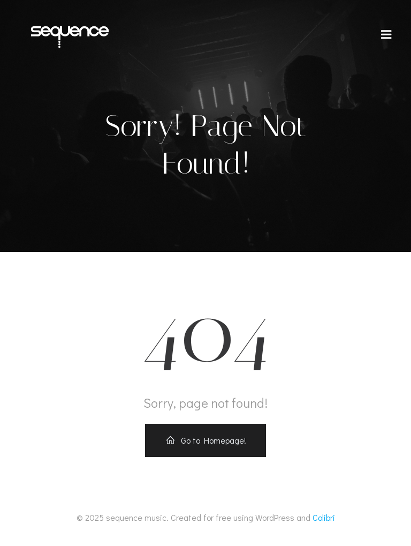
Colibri (324, 517)
